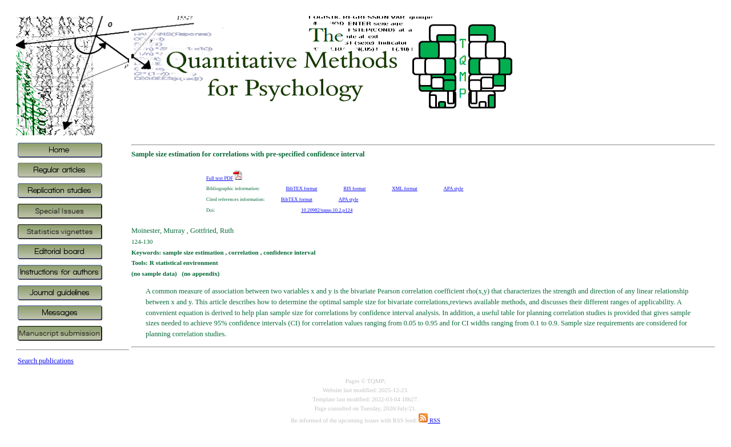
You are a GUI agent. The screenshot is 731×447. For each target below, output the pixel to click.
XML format (404, 188)
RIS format (354, 188)
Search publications (46, 361)
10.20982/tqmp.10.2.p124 (326, 210)
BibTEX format (302, 188)
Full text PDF (224, 178)
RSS (429, 420)
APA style (454, 188)
